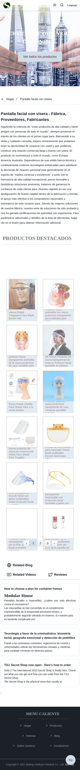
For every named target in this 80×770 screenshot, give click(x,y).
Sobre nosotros (27, 745)
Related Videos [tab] (21, 574)
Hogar (10, 99)
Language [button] (72, 5)
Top (70, 759)
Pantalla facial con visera (36, 99)
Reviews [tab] (57, 574)
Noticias (32, 735)
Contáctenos (62, 745)
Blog (57, 735)
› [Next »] (54, 543)
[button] (55, 5)
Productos (57, 725)
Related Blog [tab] (19, 565)
